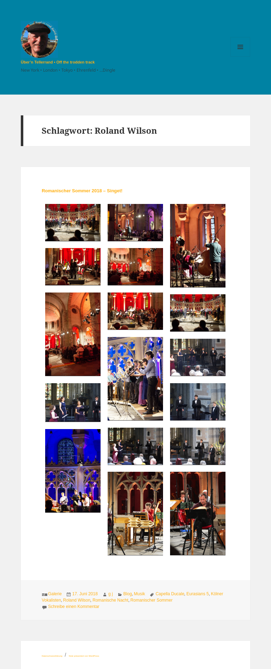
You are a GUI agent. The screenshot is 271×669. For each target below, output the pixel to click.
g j (110, 593)
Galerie (55, 593)
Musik (139, 593)
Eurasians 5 (197, 593)
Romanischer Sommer (152, 600)
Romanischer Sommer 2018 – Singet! (82, 190)
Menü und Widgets (240, 56)
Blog (128, 593)
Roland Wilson (76, 600)
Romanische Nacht (110, 600)
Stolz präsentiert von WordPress (84, 656)
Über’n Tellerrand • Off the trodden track (58, 62)
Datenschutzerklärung (52, 656)
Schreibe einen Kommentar (73, 606)
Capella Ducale (170, 593)
